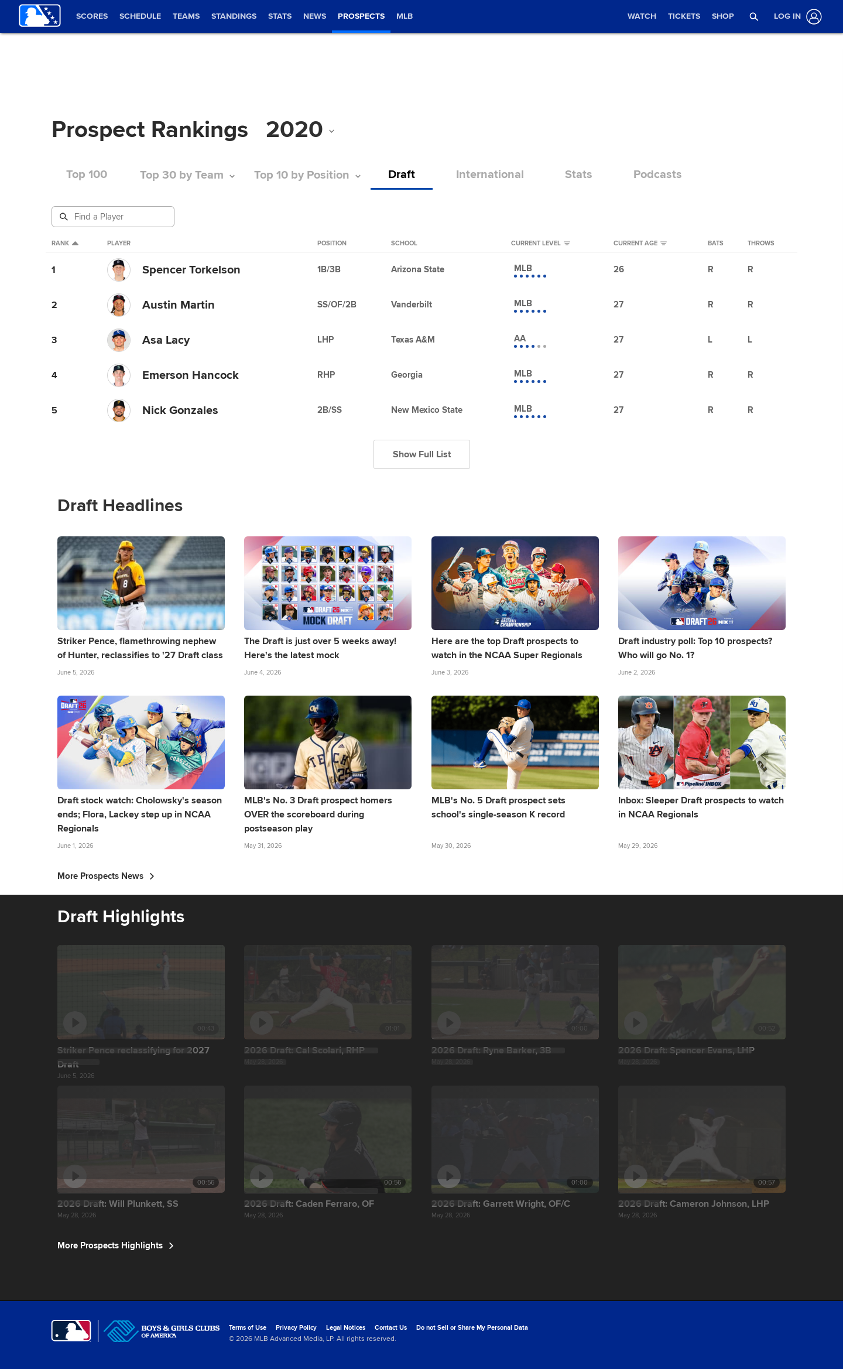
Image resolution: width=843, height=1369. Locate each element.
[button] (754, 16)
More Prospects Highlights (115, 1245)
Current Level (540, 243)
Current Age (640, 243)
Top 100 (86, 175)
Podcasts (657, 175)
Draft (401, 175)
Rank (65, 243)
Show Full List (422, 454)
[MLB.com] (71, 1331)
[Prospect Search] (114, 217)
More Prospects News (106, 876)
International (490, 175)
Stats (578, 175)
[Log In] (795, 16)
